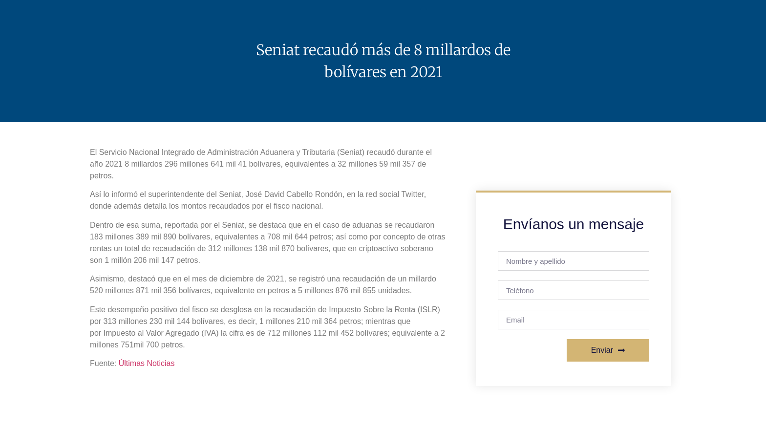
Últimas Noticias (147, 363)
